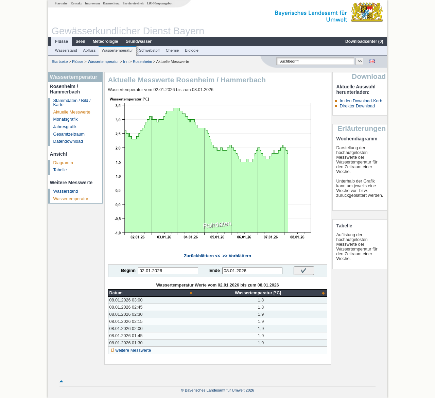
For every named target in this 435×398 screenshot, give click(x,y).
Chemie (172, 50)
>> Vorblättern (237, 256)
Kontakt (76, 3)
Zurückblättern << (202, 256)
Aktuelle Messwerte (71, 112)
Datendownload (68, 141)
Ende (214, 270)
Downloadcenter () (364, 41)
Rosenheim (142, 61)
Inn (125, 61)
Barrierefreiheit (133, 3)
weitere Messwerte (133, 350)
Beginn (128, 270)
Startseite (61, 3)
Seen (80, 41)
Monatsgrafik (65, 119)
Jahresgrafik (65, 126)
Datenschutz (111, 3)
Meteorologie (105, 41)
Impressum (92, 3)
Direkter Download (357, 106)
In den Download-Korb (361, 101)
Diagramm (63, 162)
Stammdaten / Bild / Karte (72, 102)
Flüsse (61, 41)
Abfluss (89, 50)
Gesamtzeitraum (69, 134)
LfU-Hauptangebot (159, 3)
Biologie (191, 50)
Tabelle (60, 170)
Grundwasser (139, 41)
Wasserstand (66, 50)
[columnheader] (151, 293)
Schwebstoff (149, 50)
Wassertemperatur (117, 50)
